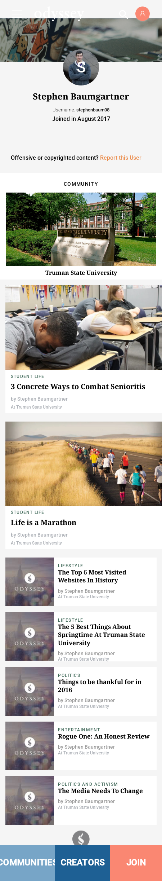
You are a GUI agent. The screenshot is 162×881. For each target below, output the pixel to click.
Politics (69, 675)
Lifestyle (71, 565)
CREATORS (82, 863)
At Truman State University (36, 407)
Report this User (120, 157)
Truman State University (81, 273)
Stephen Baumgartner (42, 399)
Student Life (27, 376)
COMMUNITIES (27, 863)
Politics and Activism (88, 784)
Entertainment (79, 729)
